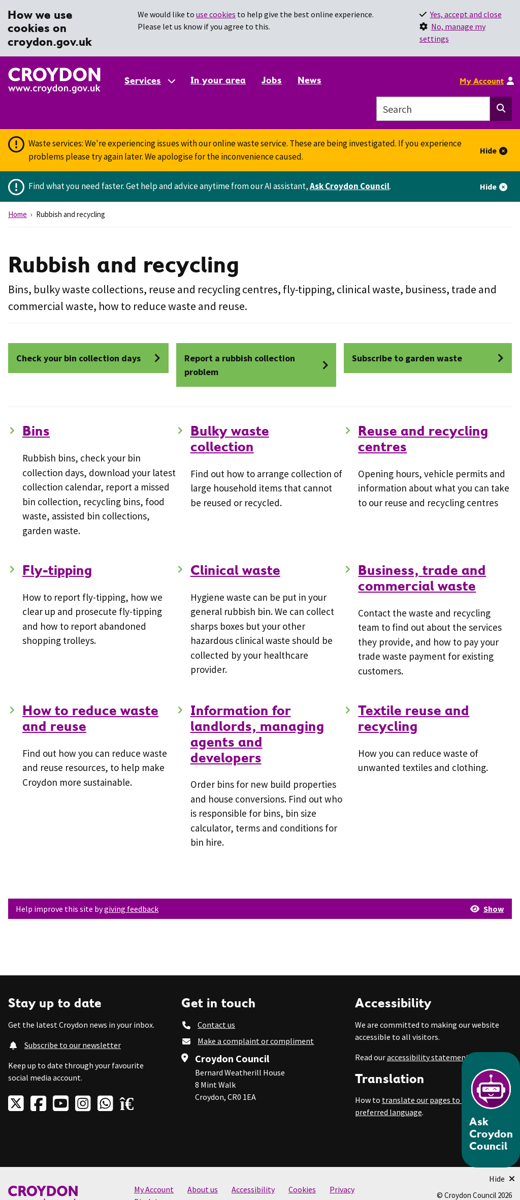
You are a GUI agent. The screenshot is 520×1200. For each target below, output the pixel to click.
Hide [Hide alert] (488, 150)
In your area (218, 80)
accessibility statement (428, 1057)
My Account (482, 80)
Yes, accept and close (466, 14)
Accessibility (253, 1189)
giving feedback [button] (131, 909)
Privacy (342, 1189)
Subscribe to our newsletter (72, 1045)
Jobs (272, 80)
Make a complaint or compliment (256, 1041)
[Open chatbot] (491, 1109)
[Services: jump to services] (149, 81)
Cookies (302, 1189)
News (309, 80)
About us (202, 1189)
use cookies (216, 14)
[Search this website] (501, 109)
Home (17, 214)
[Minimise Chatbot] (502, 1179)
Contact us (216, 1025)
